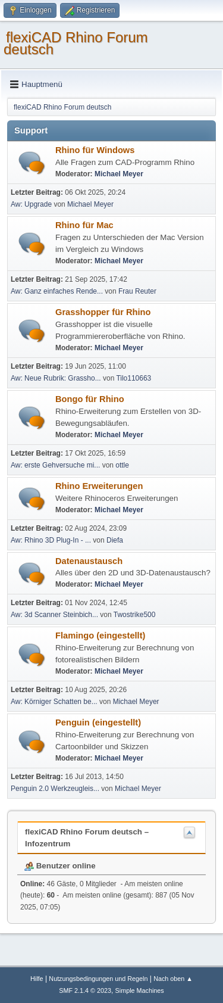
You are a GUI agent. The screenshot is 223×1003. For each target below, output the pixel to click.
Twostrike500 (135, 614)
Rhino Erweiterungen (99, 486)
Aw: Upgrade (31, 204)
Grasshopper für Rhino (102, 312)
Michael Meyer (119, 174)
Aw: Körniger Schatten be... (54, 701)
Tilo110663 (133, 378)
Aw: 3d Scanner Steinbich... (54, 614)
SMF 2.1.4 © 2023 (85, 990)
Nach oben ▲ (173, 978)
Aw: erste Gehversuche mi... (55, 465)
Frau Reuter (137, 291)
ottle (122, 465)
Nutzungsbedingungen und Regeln (98, 978)
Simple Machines (139, 990)
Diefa (114, 540)
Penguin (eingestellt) (98, 722)
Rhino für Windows (94, 150)
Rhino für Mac (84, 225)
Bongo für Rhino (89, 399)
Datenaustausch (89, 561)
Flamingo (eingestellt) (100, 635)
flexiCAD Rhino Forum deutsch (76, 43)
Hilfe (36, 978)
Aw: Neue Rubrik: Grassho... (56, 378)
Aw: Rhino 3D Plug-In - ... (51, 540)
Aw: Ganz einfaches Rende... (57, 291)
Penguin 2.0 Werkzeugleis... (55, 788)
